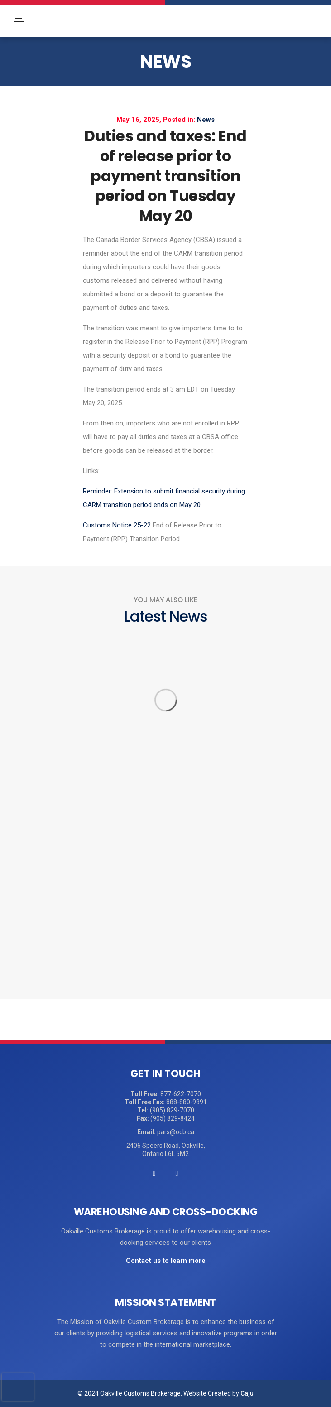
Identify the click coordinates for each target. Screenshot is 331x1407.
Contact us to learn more (166, 1261)
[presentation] (18, 1387)
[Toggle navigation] (19, 21)
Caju (247, 1393)
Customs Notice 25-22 (117, 525)
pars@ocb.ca (175, 1132)
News (165, 61)
